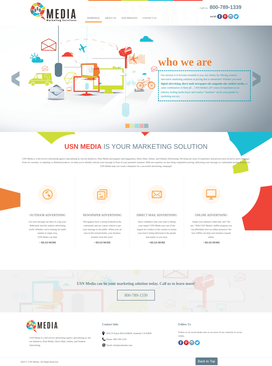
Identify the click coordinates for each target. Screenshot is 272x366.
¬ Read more (47, 242)
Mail (156, 194)
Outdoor (47, 194)
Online (211, 194)
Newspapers (102, 194)
